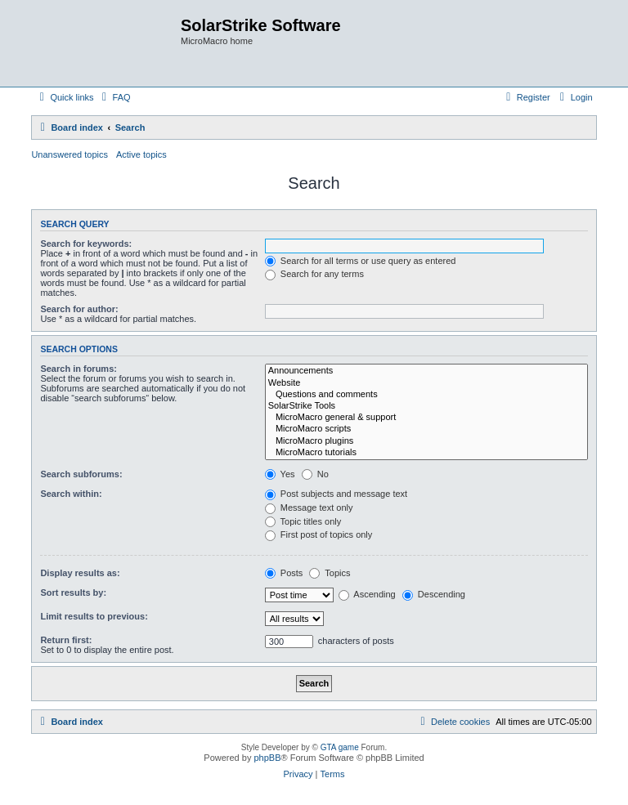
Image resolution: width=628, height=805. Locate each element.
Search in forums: (78, 368)
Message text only (309, 507)
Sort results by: (73, 592)
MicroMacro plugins (426, 441)
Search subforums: (81, 474)
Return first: (66, 640)
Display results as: (79, 573)
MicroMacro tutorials (426, 452)
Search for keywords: (86, 243)
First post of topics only (319, 534)
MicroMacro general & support (426, 417)
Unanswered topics (69, 154)
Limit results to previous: (93, 616)
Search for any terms (314, 274)
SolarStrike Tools (426, 406)
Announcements (426, 371)
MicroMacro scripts (426, 429)
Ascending (367, 594)
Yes (280, 474)
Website (426, 383)
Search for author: (79, 309)
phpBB (266, 758)
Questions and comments (426, 394)
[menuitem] (114, 97)
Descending (433, 594)
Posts (284, 573)
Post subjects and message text (336, 494)
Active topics (141, 154)
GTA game (340, 747)
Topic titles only (303, 521)
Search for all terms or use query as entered (360, 261)
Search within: (70, 494)
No (315, 474)
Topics (329, 573)
